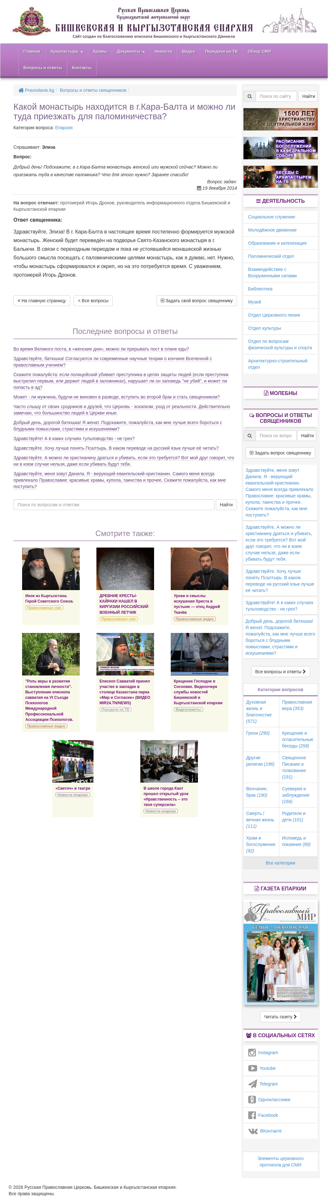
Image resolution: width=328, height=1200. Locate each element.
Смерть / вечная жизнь (260, 820)
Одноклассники (269, 1099)
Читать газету (280, 1016)
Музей (254, 301)
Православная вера (297, 705)
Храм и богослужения (260, 844)
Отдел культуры (264, 328)
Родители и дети (293, 816)
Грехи (258, 733)
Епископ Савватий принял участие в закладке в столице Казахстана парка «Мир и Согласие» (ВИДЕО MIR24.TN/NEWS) (125, 692)
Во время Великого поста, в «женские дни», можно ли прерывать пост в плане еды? (101, 348)
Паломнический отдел (271, 256)
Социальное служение (271, 216)
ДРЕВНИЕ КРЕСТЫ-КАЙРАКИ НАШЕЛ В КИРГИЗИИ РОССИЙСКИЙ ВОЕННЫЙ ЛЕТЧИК (124, 604)
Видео (188, 51)
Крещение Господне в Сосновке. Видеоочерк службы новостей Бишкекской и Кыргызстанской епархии (198, 692)
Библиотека (260, 288)
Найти (226, 504)
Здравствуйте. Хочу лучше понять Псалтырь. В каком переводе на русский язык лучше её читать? (116, 448)
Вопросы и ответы (42, 67)
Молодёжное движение (272, 230)
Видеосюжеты (188, 709)
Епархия (64, 127)
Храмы (100, 51)
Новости (163, 51)
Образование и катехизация (277, 243)
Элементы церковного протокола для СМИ (281, 1161)
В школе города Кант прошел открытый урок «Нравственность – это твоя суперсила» (166, 796)
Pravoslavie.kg (36, 90)
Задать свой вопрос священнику (197, 300)
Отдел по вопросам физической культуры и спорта (280, 344)
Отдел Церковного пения (274, 315)
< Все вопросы (93, 300)
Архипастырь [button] (66, 51)
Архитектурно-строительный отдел (278, 364)
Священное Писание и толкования (294, 767)
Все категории (280, 862)
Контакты (82, 67)
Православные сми (44, 608)
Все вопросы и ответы (280, 671)
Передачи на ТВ (221, 51)
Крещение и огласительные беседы (297, 739)
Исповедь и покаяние (296, 841)
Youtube (262, 1068)
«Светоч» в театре (72, 788)
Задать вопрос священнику (280, 452)
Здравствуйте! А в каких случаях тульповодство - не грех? (74, 438)
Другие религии (260, 761)
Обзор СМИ (259, 51)
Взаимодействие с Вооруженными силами (272, 272)
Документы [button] (131, 51)
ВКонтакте (265, 1130)
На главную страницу (42, 300)
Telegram (263, 1083)
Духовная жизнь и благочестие (259, 711)
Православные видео (195, 619)
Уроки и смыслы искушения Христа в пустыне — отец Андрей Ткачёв (197, 604)
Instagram (263, 1052)
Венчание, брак (257, 792)
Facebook (263, 1115)
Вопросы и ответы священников (93, 90)
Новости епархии (72, 795)
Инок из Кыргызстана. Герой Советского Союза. (49, 599)
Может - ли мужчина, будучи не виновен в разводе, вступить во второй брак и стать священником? (116, 396)
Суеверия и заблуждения (295, 795)
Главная (31, 51)
